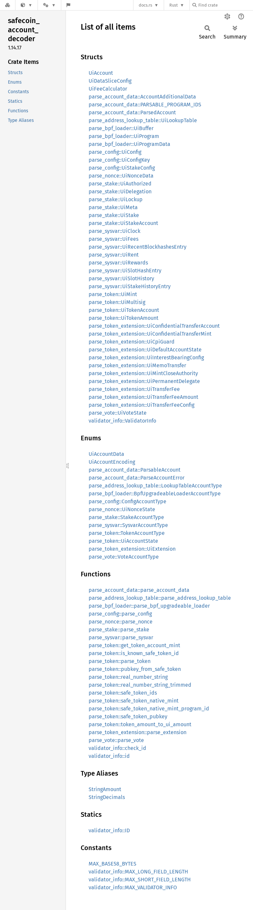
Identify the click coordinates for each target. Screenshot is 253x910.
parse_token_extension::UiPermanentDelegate (144, 381)
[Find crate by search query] (225, 5)
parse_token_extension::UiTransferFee (134, 389)
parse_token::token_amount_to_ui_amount (140, 724)
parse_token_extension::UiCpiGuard (132, 342)
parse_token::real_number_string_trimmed (140, 685)
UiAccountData (106, 454)
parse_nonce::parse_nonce (121, 622)
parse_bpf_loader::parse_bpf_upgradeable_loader (149, 606)
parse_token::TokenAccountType (127, 533)
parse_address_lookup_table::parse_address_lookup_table (160, 598)
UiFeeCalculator (108, 89)
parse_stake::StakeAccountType (126, 517)
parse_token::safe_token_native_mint (134, 701)
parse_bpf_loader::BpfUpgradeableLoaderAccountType (155, 493)
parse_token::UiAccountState (123, 541)
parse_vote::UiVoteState (118, 413)
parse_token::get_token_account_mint (134, 645)
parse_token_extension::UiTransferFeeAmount (143, 397)
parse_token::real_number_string (128, 677)
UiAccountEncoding (112, 462)
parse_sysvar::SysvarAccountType (128, 525)
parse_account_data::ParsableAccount (135, 470)
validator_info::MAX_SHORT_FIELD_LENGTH (140, 879)
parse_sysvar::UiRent (114, 255)
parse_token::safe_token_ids (123, 693)
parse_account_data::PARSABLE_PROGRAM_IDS (145, 104)
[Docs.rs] (7, 5)
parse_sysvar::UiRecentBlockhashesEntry (137, 247)
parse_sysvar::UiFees (113, 239)
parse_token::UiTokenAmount (123, 318)
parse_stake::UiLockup (116, 199)
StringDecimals (107, 797)
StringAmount (105, 789)
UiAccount (101, 73)
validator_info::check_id (117, 748)
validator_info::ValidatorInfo (122, 421)
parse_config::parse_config (120, 614)
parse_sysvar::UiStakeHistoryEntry (130, 286)
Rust (173, 5)
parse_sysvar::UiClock (114, 231)
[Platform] (49, 5)
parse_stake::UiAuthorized (120, 183)
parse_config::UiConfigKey (119, 160)
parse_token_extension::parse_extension (137, 732)
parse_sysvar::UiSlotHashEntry (125, 270)
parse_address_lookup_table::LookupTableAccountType (155, 486)
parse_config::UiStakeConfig (122, 168)
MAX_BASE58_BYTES (112, 864)
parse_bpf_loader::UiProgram (124, 136)
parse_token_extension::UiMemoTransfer (137, 365)
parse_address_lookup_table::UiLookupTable (143, 120)
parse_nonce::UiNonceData (121, 176)
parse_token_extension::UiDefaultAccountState (145, 349)
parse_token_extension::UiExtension (132, 549)
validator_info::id (109, 756)
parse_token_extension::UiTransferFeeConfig (141, 405)
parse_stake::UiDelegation (120, 191)
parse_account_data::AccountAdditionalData (142, 97)
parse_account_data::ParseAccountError (136, 478)
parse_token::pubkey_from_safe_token (135, 669)
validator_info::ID (109, 830)
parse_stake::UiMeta (113, 207)
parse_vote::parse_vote (116, 740)
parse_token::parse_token (120, 661)
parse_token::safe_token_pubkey (128, 716)
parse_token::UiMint (113, 294)
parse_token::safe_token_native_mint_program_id (149, 708)
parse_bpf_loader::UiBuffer (121, 128)
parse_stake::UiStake (114, 215)
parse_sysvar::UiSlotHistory (121, 278)
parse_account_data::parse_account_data (139, 590)
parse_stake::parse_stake (119, 629)
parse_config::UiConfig (115, 152)
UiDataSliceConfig (110, 81)
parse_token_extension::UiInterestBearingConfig (146, 357)
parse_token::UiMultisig (117, 302)
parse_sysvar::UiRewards (118, 263)
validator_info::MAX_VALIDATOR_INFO (133, 887)
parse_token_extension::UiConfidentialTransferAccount (154, 326)
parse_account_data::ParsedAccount (132, 112)
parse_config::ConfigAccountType (127, 501)
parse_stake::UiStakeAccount (123, 223)
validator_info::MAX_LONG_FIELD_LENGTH (138, 872)
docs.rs (145, 5)
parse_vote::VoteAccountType (124, 557)
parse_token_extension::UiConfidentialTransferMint (150, 334)
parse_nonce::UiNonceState (122, 509)
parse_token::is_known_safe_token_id (134, 653)
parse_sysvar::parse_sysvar (121, 637)
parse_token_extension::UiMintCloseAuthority (143, 373)
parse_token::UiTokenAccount (124, 310)
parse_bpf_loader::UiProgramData (129, 144)
